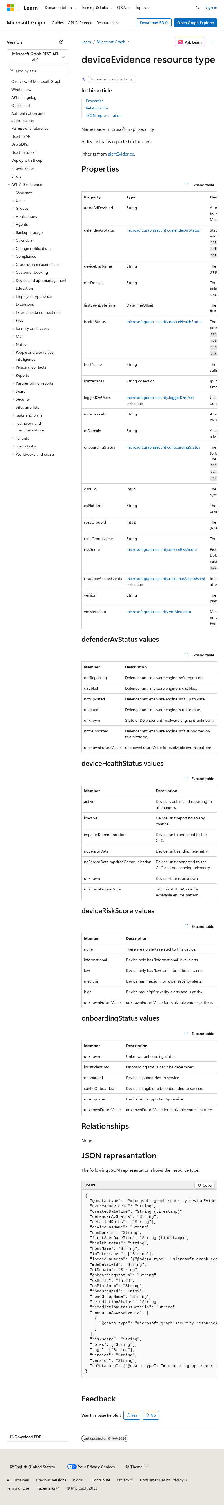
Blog (77, 1480)
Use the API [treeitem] (21, 136)
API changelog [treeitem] (23, 97)
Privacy (123, 1480)
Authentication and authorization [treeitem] (28, 117)
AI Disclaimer (18, 1480)
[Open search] (197, 8)
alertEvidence (121, 154)
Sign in (211, 7)
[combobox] (37, 56)
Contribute (101, 1480)
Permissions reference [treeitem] (29, 128)
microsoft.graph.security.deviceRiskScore (162, 549)
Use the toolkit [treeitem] (24, 152)
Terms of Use (18, 1488)
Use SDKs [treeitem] (19, 144)
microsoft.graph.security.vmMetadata (159, 611)
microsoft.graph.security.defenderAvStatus (163, 230)
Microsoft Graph (111, 41)
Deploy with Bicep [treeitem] (26, 160)
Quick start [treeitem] (20, 105)
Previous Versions (51, 1480)
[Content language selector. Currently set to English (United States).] (32, 1466)
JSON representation (104, 115)
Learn (86, 41)
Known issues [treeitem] (22, 168)
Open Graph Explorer (195, 22)
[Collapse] (61, 42)
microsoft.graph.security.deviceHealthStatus (164, 321)
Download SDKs (154, 22)
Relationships (97, 108)
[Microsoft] (10, 7)
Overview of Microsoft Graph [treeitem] (36, 81)
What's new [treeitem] (21, 89)
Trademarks (46, 1488)
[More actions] (212, 42)
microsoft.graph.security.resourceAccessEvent (166, 578)
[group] (149, 410)
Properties (94, 100)
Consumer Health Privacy (162, 1480)
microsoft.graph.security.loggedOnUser (160, 397)
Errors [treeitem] (16, 176)
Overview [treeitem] (24, 192)
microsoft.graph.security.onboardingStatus (163, 447)
